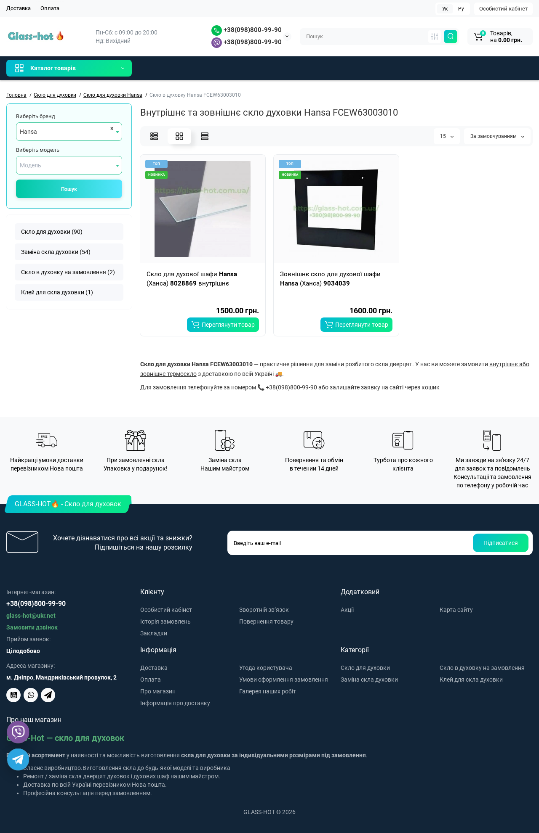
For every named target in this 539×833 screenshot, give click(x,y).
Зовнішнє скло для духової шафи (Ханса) (330, 278)
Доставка (18, 8)
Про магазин (158, 691)
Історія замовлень (165, 621)
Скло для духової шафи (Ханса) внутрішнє (192, 278)
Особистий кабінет (503, 8)
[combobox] (69, 131)
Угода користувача (265, 667)
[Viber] (18, 732)
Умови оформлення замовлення (283, 679)
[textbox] (69, 165)
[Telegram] (18, 759)
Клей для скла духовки (471, 679)
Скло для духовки (365, 667)
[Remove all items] (110, 128)
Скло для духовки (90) (52, 231)
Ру (461, 9)
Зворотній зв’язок (264, 609)
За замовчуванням (497, 136)
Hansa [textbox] (28, 131)
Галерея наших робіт (267, 691)
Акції (347, 609)
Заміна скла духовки (369, 679)
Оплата (49, 8)
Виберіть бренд (35, 116)
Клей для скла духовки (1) (57, 292)
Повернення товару (266, 621)
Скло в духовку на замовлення (482, 667)
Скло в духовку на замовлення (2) (68, 272)
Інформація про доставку (175, 703)
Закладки (153, 633)
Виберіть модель (37, 150)
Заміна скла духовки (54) (56, 252)
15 (447, 136)
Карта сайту (456, 609)
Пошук (69, 189)
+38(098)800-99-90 (246, 30)
